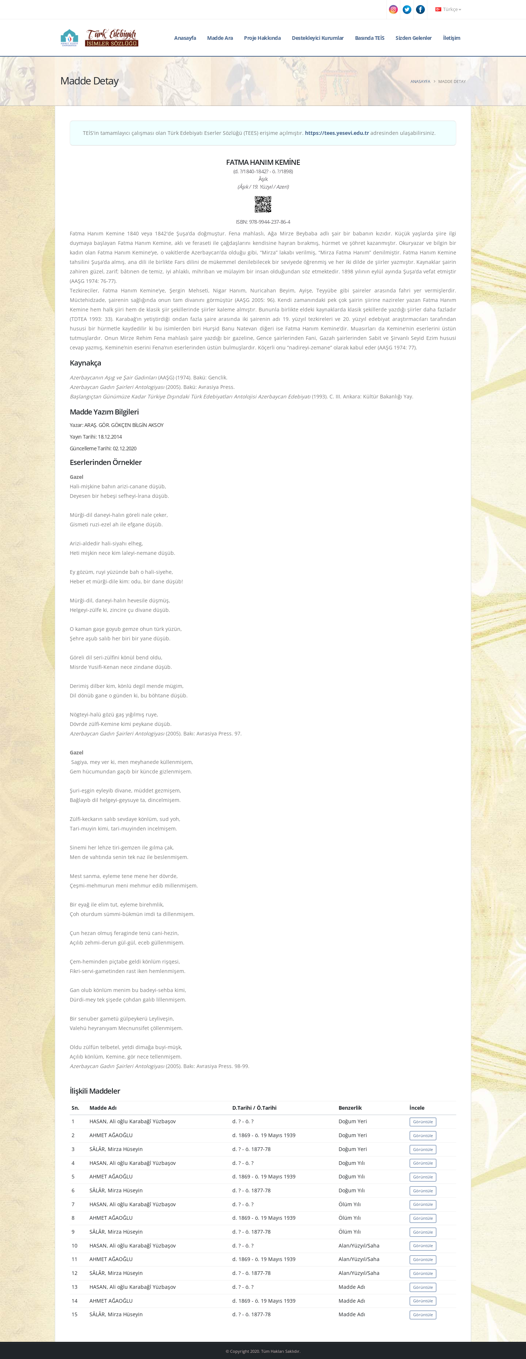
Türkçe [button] (448, 9)
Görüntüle (423, 1121)
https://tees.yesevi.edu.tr (337, 132)
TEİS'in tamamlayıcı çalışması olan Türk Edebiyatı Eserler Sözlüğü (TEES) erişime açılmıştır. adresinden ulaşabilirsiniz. (259, 132)
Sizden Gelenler (414, 37)
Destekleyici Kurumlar (318, 37)
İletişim (452, 37)
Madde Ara (220, 37)
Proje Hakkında (262, 37)
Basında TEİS (370, 37)
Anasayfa (185, 37)
